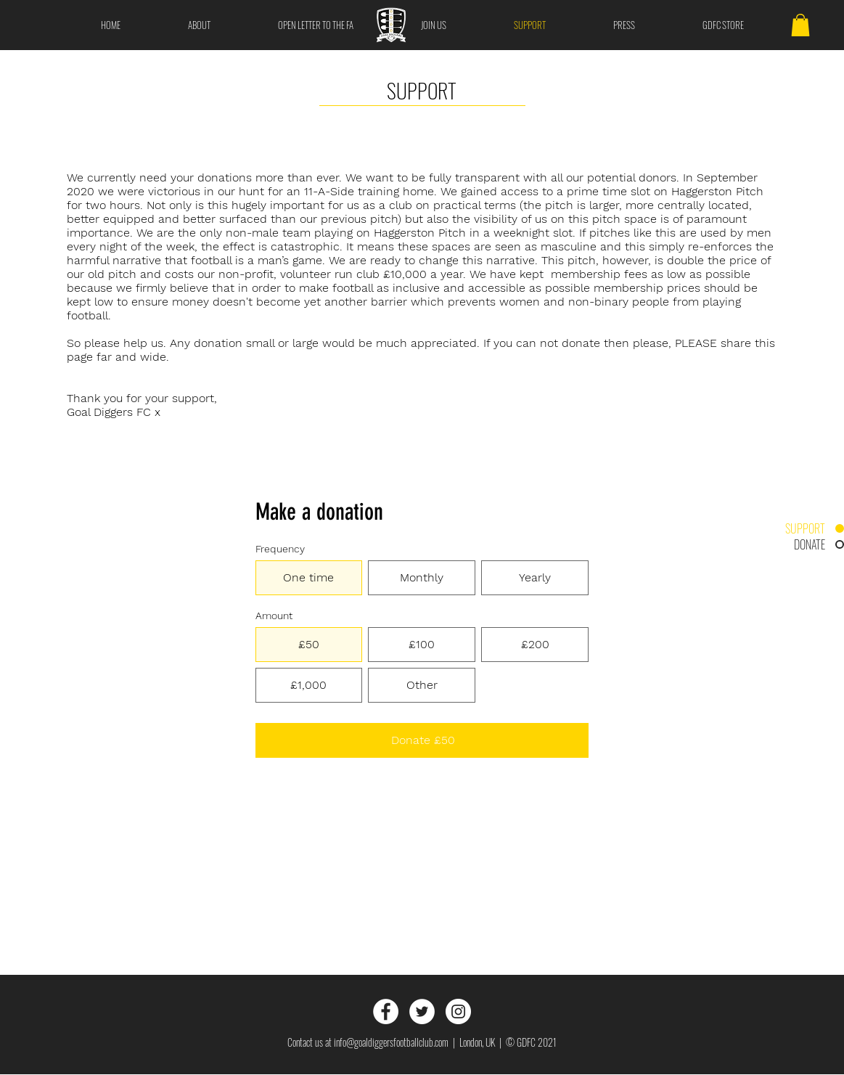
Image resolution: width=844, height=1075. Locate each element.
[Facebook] (385, 1011)
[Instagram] (458, 1011)
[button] (800, 25)
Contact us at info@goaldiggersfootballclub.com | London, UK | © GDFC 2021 (422, 1042)
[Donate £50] (422, 740)
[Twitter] (422, 1011)
